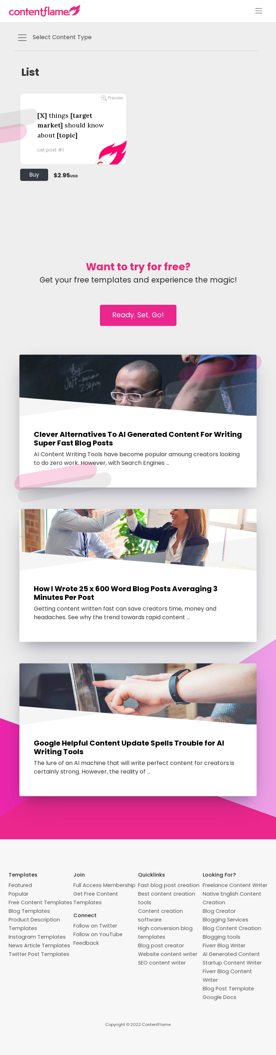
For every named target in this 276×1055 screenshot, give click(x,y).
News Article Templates (39, 945)
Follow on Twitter (95, 925)
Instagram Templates (37, 936)
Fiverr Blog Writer (224, 945)
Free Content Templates (40, 902)
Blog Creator (219, 911)
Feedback (86, 943)
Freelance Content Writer (235, 885)
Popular (18, 893)
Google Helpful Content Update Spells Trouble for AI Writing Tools (129, 747)
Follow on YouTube (98, 934)
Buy (34, 175)
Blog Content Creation (232, 928)
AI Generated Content (231, 954)
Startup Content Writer (232, 962)
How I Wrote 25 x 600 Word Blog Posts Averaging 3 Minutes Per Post (125, 593)
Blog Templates (29, 911)
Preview (112, 98)
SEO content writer (162, 962)
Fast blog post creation (168, 885)
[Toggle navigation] (258, 11)
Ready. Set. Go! (138, 315)
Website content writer (167, 954)
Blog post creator (161, 945)
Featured (20, 885)
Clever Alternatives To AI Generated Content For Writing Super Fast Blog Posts (138, 438)
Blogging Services (225, 919)
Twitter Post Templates (39, 954)
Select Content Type (54, 37)
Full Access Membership (104, 885)
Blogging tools (221, 936)
